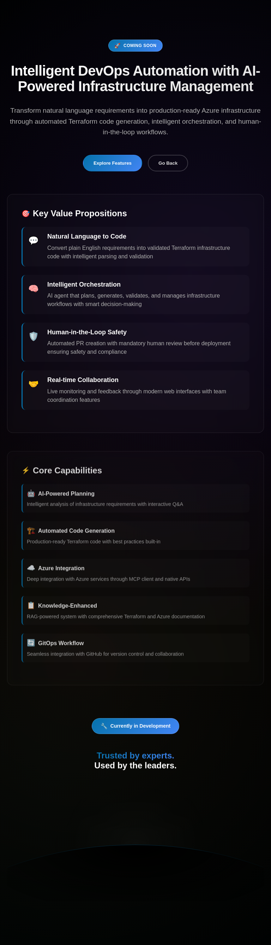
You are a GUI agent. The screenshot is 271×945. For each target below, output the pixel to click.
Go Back (167, 163)
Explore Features (113, 163)
